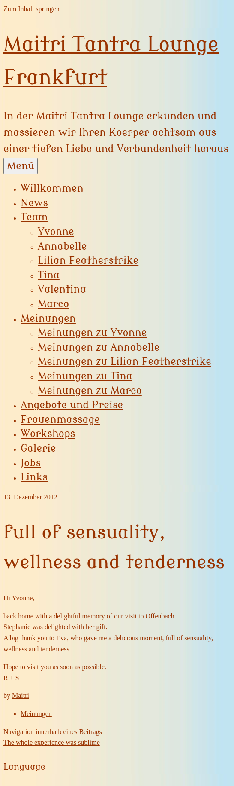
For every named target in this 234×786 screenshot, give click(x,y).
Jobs (31, 463)
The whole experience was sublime (51, 742)
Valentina (62, 289)
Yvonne (56, 232)
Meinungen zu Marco (90, 391)
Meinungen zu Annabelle (98, 347)
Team (34, 217)
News (34, 203)
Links (34, 477)
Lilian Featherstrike (88, 260)
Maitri (20, 695)
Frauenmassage (60, 419)
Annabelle (62, 246)
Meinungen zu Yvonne (92, 333)
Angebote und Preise (72, 405)
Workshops (48, 434)
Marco (53, 304)
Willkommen (52, 188)
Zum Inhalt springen (31, 8)
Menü (20, 166)
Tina (49, 275)
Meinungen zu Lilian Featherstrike (124, 361)
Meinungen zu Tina (85, 376)
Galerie (38, 448)
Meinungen (48, 318)
